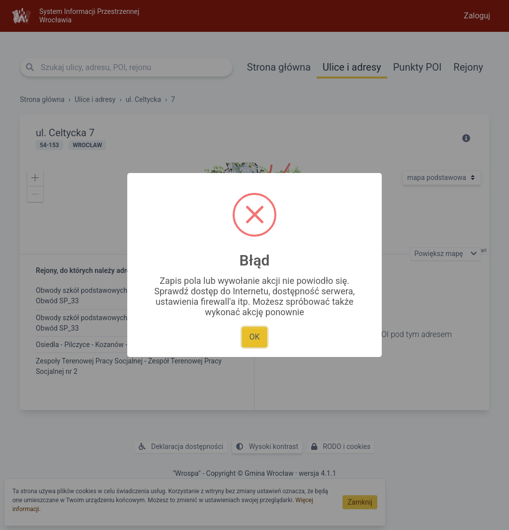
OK (254, 337)
